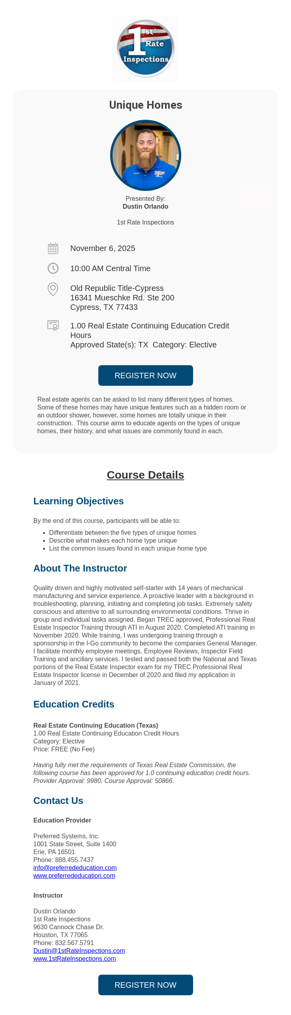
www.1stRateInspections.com (75, 958)
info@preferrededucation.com (75, 867)
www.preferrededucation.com (74, 875)
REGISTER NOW (145, 375)
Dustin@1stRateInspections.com (79, 950)
